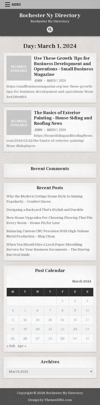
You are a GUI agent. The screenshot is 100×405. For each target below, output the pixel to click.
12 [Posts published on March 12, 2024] (25, 320)
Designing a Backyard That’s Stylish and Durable (44, 210)
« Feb (10, 346)
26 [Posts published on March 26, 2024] (25, 338)
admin (38, 80)
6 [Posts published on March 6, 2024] (38, 310)
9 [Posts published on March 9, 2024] (75, 310)
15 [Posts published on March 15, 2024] (62, 320)
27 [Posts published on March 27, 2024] (38, 338)
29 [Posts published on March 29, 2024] (62, 338)
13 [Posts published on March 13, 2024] (37, 320)
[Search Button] (50, 29)
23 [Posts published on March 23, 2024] (75, 329)
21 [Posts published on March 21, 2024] (50, 329)
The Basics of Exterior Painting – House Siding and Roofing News (63, 118)
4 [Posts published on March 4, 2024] (13, 310)
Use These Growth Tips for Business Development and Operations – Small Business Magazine (63, 66)
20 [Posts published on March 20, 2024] (38, 329)
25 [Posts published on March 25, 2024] (13, 338)
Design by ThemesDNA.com (50, 400)
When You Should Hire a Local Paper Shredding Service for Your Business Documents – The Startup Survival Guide (48, 250)
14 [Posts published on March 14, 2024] (50, 320)
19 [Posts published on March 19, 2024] (25, 329)
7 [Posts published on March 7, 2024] (50, 310)
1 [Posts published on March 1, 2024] (62, 301)
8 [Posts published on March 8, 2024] (62, 310)
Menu (16, 4)
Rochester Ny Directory (50, 15)
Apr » (21, 346)
